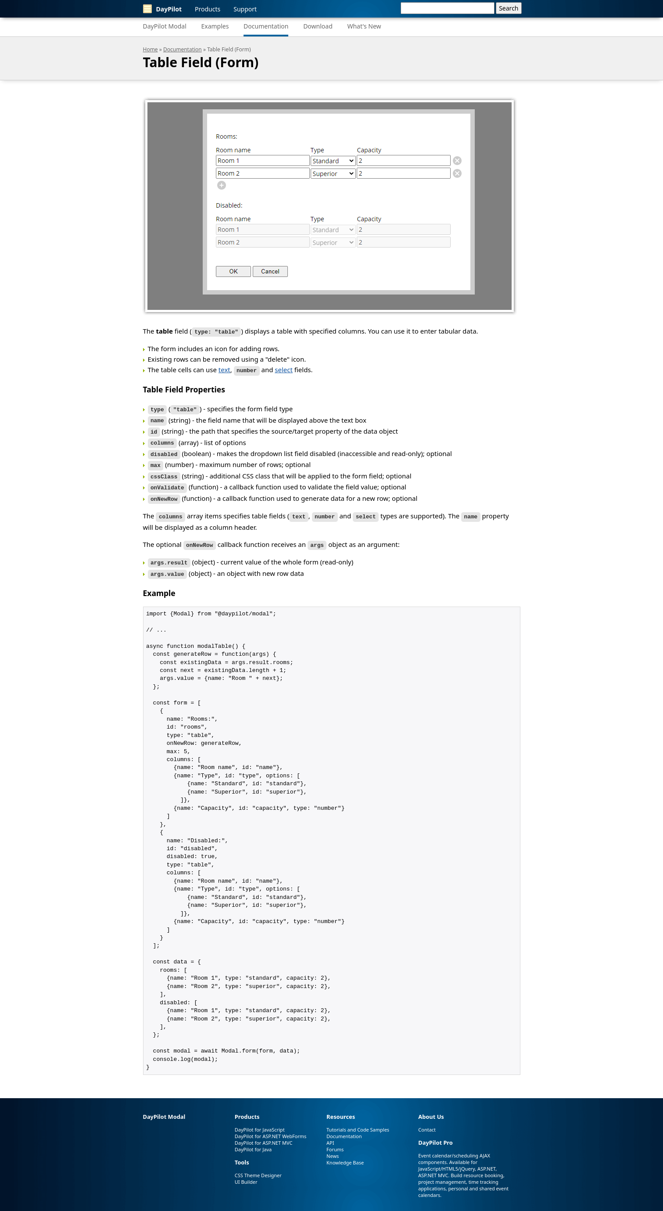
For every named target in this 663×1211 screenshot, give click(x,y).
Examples (215, 26)
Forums (335, 1139)
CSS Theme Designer (258, 1165)
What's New (364, 26)
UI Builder (246, 1172)
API (330, 1133)
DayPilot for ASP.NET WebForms (271, 1126)
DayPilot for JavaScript (260, 1120)
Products (207, 9)
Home (150, 49)
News (332, 1146)
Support (245, 9)
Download (318, 26)
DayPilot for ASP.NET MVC (264, 1133)
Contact (427, 1120)
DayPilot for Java (253, 1139)
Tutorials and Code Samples (357, 1120)
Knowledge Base (345, 1153)
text (224, 369)
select (284, 369)
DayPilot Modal (164, 26)
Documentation (266, 26)
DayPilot (162, 8)
